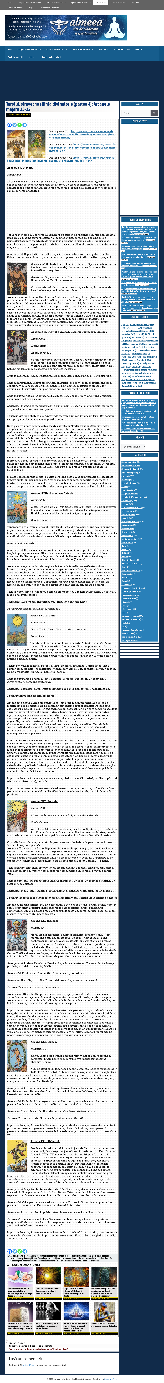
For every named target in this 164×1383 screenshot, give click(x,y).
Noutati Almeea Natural (130, 570)
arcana (11, 1343)
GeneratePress (110, 1379)
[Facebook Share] (27, 123)
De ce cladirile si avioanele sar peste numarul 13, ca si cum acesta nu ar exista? (138, 239)
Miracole (124, 556)
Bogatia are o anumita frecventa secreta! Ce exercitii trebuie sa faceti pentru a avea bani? (138, 290)
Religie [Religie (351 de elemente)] (148, 363)
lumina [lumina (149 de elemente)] (151, 350)
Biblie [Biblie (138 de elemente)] (149, 324)
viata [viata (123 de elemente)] (137, 386)
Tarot (19, 1340)
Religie (33, 7)
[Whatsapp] (19, 123)
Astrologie (125, 476)
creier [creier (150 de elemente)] (149, 331)
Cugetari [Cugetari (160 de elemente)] (141, 334)
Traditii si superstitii (15, 8)
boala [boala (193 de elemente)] (126, 327)
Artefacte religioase (129, 473)
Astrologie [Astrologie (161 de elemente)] (137, 324)
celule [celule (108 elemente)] (147, 327)
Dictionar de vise (127, 511)
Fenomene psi (126, 525)
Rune (123, 612)
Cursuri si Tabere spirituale (131, 507)
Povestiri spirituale (128, 591)
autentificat (28, 1365)
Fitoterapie (125, 532)
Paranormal (126, 584)
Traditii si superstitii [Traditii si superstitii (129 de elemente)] (137, 382)
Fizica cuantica (127, 535)
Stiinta (124, 623)
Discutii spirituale (128, 515)
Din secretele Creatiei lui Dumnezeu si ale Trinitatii (30, 1346)
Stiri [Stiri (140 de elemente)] (130, 376)
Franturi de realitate (118, 2)
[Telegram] (24, 123)
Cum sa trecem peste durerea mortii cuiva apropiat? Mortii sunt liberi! (38, 1349)
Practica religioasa (128, 595)
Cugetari (124, 504)
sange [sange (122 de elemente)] (126, 366)
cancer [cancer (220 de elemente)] (137, 327)
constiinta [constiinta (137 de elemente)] (128, 331)
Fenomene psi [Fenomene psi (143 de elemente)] (134, 344)
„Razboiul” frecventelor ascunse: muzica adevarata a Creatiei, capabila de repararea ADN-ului (138, 299)
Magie (123, 546)
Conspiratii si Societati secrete (29, 2)
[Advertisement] (82, 80)
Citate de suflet (127, 490)
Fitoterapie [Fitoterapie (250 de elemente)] (150, 344)
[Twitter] (14, 123)
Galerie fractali (127, 542)
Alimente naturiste (128, 462)
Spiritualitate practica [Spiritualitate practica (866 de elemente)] (133, 369)
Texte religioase (127, 633)
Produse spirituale (128, 598)
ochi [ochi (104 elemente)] (147, 353)
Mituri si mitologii (128, 560)
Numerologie (126, 574)
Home (10, 2)
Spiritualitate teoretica (57, 2)
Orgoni (124, 581)
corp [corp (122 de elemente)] (139, 331)
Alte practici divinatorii (130, 469)
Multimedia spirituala (130, 563)
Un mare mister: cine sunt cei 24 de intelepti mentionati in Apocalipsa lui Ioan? (138, 256)
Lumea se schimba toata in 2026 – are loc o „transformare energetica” (137, 247)
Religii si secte (126, 609)
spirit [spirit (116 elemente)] (146, 366)
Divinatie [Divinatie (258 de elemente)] (141, 337)
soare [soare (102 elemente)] (136, 366)
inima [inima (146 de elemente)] (141, 350)
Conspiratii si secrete (129, 494)
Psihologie (125, 602)
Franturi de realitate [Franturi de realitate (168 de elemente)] (132, 347)
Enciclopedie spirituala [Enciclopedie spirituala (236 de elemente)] (138, 340)
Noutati (124, 567)
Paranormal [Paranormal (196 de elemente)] (128, 357)
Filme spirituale (127, 529)
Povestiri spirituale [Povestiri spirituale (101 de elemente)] (131, 363)
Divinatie (102, 2)
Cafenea (124, 487)
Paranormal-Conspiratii (53, 7)
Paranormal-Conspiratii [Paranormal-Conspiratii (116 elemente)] (138, 360)
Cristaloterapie (127, 501)
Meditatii (125, 553)
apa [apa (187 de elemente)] (125, 324)
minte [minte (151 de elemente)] (126, 353)
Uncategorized (127, 640)
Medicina (135, 2)
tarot (23, 1343)
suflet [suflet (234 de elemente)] (140, 376)
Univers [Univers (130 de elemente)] (126, 386)
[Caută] (154, 113)
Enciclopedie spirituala (130, 521)
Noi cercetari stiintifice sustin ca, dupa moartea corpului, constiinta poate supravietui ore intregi (139, 307)
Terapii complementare (130, 630)
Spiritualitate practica (82, 2)
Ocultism (125, 577)
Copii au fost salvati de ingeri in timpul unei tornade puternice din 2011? (138, 264)
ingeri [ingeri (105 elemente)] (131, 350)
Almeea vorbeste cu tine (130, 466)
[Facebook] (9, 123)
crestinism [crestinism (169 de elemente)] (128, 334)
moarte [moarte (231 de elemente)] (137, 353)
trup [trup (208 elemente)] (152, 382)
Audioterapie (126, 480)
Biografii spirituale (128, 483)
